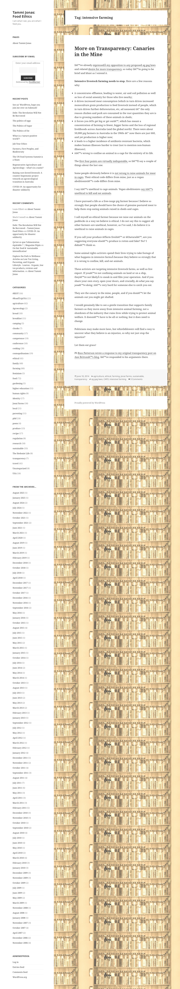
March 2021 (18, 532)
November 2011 (20, 762)
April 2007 (17, 932)
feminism (17, 373)
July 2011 (17, 782)
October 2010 (19, 822)
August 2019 (18, 542)
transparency (19, 458)
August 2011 (18, 777)
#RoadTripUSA (20, 298)
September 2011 (20, 772)
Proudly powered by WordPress (89, 402)
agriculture (18, 303)
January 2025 (19, 497)
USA (14, 473)
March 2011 (18, 802)
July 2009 (17, 887)
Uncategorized (19, 468)
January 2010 (19, 867)
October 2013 (19, 682)
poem (15, 423)
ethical (16, 358)
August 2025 (18, 492)
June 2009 (17, 892)
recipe (16, 433)
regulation (18, 438)
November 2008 (20, 907)
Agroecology (18, 308)
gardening (17, 383)
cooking (16, 348)
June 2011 (17, 787)
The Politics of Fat (21, 130)
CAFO (106, 379)
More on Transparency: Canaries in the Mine (114, 51)
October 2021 (19, 517)
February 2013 (19, 712)
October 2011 (19, 767)
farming (16, 368)
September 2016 (20, 607)
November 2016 (20, 602)
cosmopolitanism (21, 353)
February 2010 (19, 862)
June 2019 (17, 547)
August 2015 (18, 627)
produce (17, 428)
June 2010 (17, 842)
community (18, 333)
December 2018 (20, 562)
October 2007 (19, 927)
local (15, 408)
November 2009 (20, 877)
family (16, 363)
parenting (17, 413)
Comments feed (20, 972)
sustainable (18, 448)
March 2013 (18, 707)
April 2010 (17, 852)
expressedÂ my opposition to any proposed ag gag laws (124, 65)
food (15, 378)
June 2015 (17, 637)
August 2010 (18, 832)
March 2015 (18, 647)
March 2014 (18, 677)
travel (15, 463)
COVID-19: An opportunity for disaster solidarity (26, 234)
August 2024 (18, 502)
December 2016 (20, 597)
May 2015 (17, 642)
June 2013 (17, 697)
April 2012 (17, 737)
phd (14, 418)
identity (16, 398)
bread (15, 313)
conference (18, 343)
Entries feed (18, 967)
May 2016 (17, 612)
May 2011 (17, 792)
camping (17, 323)
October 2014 (19, 657)
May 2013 (17, 702)
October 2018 (19, 567)
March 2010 (18, 857)
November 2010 (20, 817)
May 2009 (17, 897)
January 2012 (19, 752)
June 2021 (17, 527)
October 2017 (19, 592)
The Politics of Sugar (23, 125)
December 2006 (20, 937)
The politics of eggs (22, 120)
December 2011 (20, 757)
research (17, 443)
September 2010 (20, 827)
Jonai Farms (18, 403)
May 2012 (17, 732)
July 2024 (17, 507)
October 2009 (19, 882)
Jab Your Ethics (20, 143)
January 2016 (19, 617)
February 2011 (19, 807)
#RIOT (16, 293)
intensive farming (118, 379)
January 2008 (19, 917)
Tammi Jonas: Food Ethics (24, 14)
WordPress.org (20, 977)
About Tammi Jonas (22, 43)
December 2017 (20, 582)
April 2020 (17, 537)
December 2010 (20, 812)
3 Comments (136, 379)
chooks (16, 328)
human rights (19, 393)
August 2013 (18, 687)
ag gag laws (97, 379)
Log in (15, 962)
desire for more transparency (105, 69)
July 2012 (17, 727)
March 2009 (18, 902)
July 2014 (17, 662)
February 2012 (19, 747)
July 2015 (17, 632)
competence (18, 338)
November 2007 (20, 922)
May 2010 (17, 847)
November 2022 (20, 512)
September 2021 (20, 522)
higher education (21, 388)
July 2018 (17, 572)
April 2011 (17, 797)
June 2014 (17, 667)
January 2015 (19, 652)
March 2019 (18, 552)
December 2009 (20, 872)
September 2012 (20, 722)
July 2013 (17, 692)
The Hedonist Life (21, 453)
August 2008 (18, 912)
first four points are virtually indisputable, (103, 161)
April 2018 (17, 577)
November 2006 (20, 942)
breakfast (17, 318)
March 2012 (18, 742)
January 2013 (19, 717)
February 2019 (19, 557)
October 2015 (19, 622)
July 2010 (17, 837)
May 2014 (17, 672)
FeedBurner (34, 82)
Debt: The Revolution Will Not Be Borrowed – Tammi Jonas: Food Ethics (27, 228)
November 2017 (20, 587)
